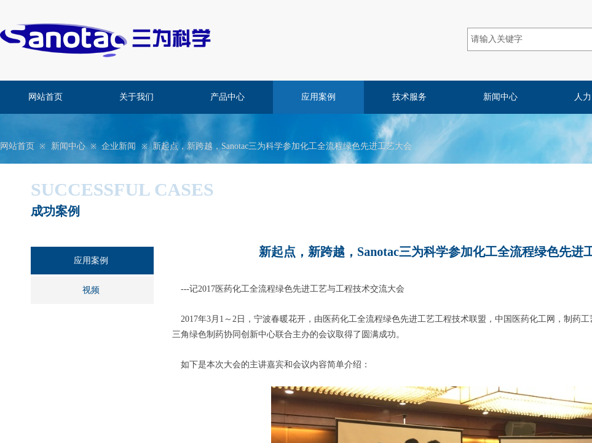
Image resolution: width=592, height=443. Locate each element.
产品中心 (227, 97)
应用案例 (318, 97)
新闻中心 (500, 97)
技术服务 (409, 97)
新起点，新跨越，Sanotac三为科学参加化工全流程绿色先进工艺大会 (282, 146)
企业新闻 (118, 146)
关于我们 (136, 97)
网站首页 (45, 97)
